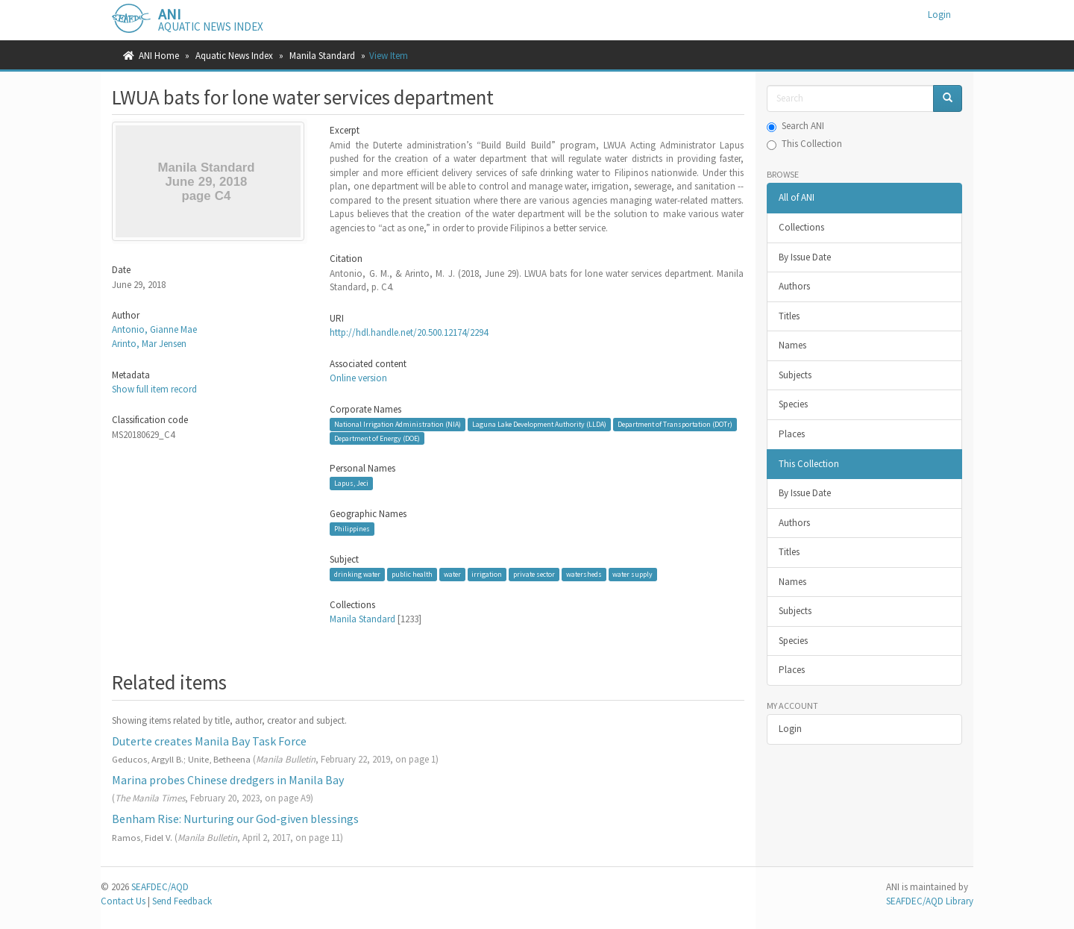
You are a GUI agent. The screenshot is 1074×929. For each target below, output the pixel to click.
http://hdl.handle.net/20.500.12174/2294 (409, 332)
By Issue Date (805, 257)
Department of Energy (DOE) (377, 437)
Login (790, 728)
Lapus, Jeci (351, 483)
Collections (801, 227)
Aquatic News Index (234, 55)
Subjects (795, 375)
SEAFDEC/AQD (160, 886)
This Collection (804, 143)
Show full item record (154, 389)
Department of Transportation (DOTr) (675, 424)
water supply (632, 574)
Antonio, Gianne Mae (154, 329)
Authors (794, 286)
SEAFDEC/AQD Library (929, 901)
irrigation (486, 574)
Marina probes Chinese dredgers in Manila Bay (228, 779)
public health (412, 574)
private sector (534, 574)
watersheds (584, 574)
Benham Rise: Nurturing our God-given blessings (235, 818)
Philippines (352, 529)
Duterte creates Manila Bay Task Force (209, 740)
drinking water (357, 574)
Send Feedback (182, 901)
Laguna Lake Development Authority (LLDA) (539, 424)
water (452, 574)
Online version (358, 378)
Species (793, 404)
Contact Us (123, 901)
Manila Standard (322, 55)
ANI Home (159, 55)
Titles (789, 316)
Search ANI (795, 125)
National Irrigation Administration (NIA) (397, 424)
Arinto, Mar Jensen (149, 343)
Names (792, 345)
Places (792, 434)
